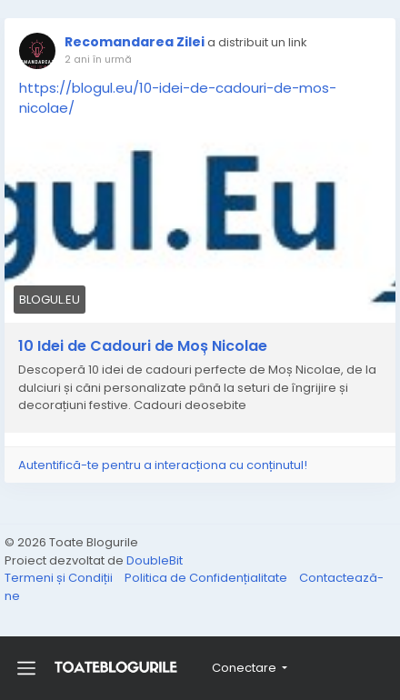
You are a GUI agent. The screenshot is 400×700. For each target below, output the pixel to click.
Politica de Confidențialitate (207, 577)
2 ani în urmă (98, 59)
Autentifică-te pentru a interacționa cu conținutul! (162, 465)
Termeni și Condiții (60, 577)
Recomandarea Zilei (135, 42)
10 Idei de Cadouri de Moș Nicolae (142, 346)
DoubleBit (154, 560)
